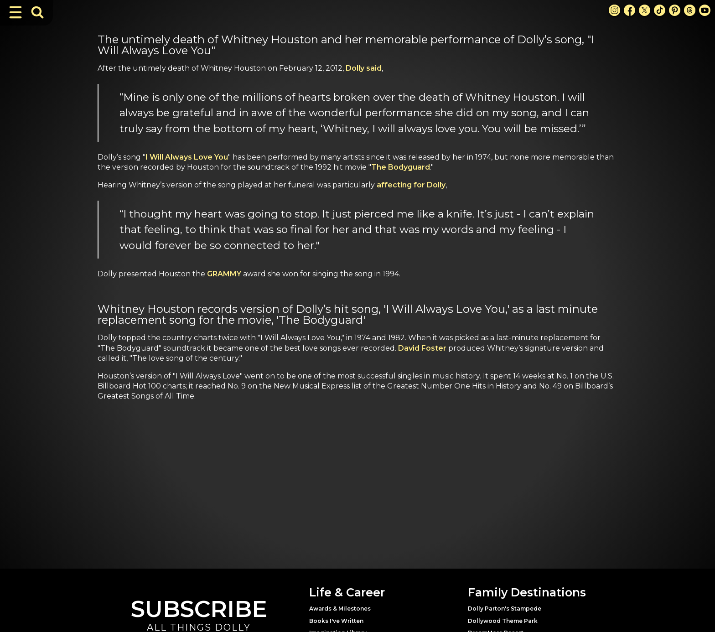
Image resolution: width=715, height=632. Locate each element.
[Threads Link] (689, 10)
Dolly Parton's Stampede (504, 608)
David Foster (422, 348)
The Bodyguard (400, 167)
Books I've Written (336, 620)
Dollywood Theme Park (503, 620)
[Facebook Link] (629, 10)
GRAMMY (225, 273)
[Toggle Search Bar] (37, 12)
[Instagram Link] (614, 10)
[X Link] (644, 10)
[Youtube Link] (704, 10)
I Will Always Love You (186, 157)
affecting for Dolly (411, 185)
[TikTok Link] (659, 10)
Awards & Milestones (340, 608)
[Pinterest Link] (674, 10)
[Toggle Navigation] (15, 12)
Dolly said (364, 68)
